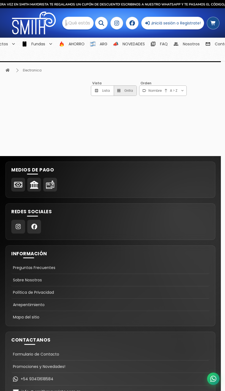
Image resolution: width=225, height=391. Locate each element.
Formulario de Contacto (36, 354)
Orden (145, 83)
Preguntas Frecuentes (34, 267)
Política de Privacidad (33, 292)
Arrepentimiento (29, 304)
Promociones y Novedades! (39, 366)
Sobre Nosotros (27, 280)
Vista (97, 83)
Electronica (32, 70)
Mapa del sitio (26, 317)
